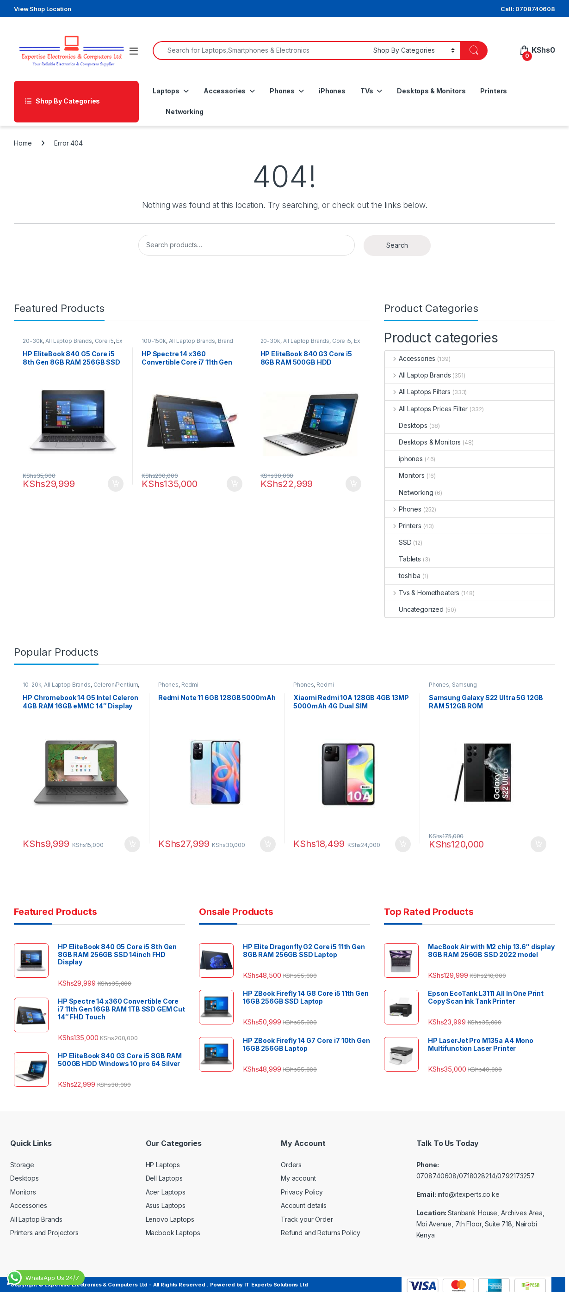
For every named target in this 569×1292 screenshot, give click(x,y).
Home (22, 143)
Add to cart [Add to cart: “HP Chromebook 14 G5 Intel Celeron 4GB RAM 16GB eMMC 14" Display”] (130, 841)
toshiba (403, 575)
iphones (404, 459)
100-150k (156, 342)
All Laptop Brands (71, 342)
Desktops (406, 425)
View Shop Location (42, 8)
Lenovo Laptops (170, 1216)
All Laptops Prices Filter (426, 409)
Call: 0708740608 (528, 8)
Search (397, 245)
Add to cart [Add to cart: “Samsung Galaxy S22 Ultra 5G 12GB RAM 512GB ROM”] (536, 841)
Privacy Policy (302, 1189)
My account (298, 1175)
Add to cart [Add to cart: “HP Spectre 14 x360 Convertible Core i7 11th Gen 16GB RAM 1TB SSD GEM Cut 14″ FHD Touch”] (232, 480)
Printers (493, 91)
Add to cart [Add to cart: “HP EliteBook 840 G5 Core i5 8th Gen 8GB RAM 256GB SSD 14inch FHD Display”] (114, 480)
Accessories (225, 91)
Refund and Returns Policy (320, 1230)
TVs (366, 91)
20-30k (35, 342)
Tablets (403, 559)
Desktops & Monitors (431, 91)
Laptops (166, 91)
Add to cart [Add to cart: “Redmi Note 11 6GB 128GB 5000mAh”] (265, 841)
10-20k (34, 686)
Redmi (191, 686)
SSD (398, 542)
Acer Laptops (166, 1189)
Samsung (466, 686)
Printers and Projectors (44, 1230)
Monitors (405, 475)
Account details (304, 1203)
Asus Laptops (166, 1203)
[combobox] (260, 50)
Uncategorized (414, 609)
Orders (291, 1161)
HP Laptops (163, 1161)
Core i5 (106, 342)
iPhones (332, 91)
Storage (22, 1161)
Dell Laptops (164, 1175)
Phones (282, 91)
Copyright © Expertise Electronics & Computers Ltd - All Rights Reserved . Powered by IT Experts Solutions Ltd (159, 1281)
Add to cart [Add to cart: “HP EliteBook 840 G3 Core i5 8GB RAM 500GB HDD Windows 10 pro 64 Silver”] (351, 480)
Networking (185, 112)
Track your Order (307, 1216)
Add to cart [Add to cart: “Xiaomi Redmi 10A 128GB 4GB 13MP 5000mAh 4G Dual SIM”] (401, 841)
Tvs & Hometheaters (422, 593)
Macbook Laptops (173, 1230)
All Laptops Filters (418, 392)
